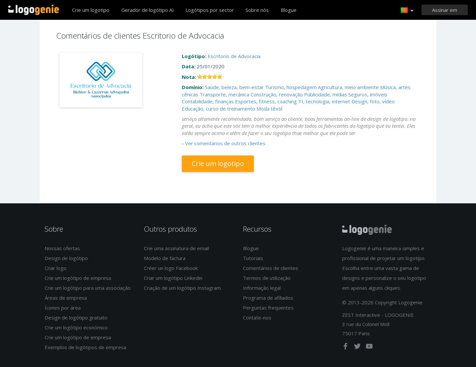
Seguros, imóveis (367, 94)
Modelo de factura (164, 258)
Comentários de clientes (270, 268)
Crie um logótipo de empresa (78, 278)
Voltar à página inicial (33, 10)
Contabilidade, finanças (208, 101)
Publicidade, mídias (325, 94)
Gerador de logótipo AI (147, 10)
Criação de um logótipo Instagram (182, 287)
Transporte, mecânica (224, 94)
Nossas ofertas (62, 248)
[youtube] (369, 347)
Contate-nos (257, 317)
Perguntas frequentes (268, 307)
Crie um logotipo (90, 10)
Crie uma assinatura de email (176, 248)
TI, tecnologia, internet (324, 101)
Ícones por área (63, 307)
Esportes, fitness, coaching (266, 101)
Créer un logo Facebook (171, 268)
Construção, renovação (277, 94)
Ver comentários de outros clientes (225, 143)
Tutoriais (253, 258)
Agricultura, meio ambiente (348, 87)
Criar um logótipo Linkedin (173, 278)
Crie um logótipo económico (76, 327)
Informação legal (262, 287)
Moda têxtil (269, 108)
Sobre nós (257, 10)
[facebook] (346, 347)
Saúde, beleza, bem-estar (234, 87)
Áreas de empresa (66, 297)
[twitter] (358, 347)
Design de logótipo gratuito (76, 317)
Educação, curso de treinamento (218, 108)
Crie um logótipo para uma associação (88, 287)
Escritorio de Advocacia (234, 56)
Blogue (289, 10)
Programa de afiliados (268, 297)
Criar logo (55, 268)
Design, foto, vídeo (373, 101)
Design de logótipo (66, 258)
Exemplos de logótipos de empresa (85, 347)
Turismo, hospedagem (291, 87)
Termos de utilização (267, 278)
